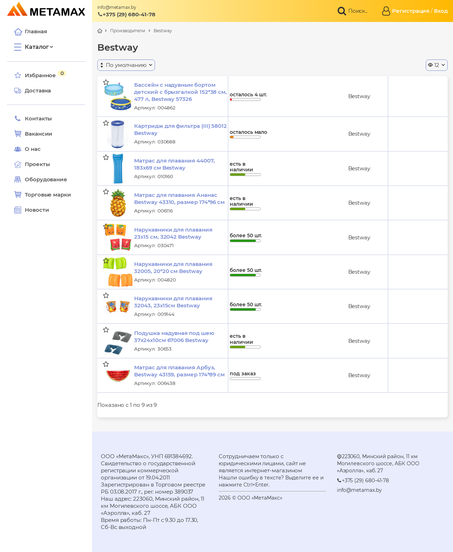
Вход (441, 10)
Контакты (33, 118)
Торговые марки (42, 194)
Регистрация (410, 10)
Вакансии (33, 133)
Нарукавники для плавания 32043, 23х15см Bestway (173, 302)
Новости (31, 210)
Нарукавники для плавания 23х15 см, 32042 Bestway (173, 233)
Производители (127, 30)
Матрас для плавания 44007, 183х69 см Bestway (174, 164)
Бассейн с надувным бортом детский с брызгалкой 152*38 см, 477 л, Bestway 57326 (180, 91)
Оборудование (46, 179)
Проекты (37, 164)
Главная (30, 31)
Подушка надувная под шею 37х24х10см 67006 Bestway (174, 336)
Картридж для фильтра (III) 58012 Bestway (180, 129)
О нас (27, 149)
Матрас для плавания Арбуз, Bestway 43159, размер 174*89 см (179, 371)
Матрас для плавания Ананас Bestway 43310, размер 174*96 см (179, 198)
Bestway (163, 30)
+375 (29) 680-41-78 (126, 14)
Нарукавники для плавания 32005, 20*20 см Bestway (173, 267)
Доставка (32, 90)
